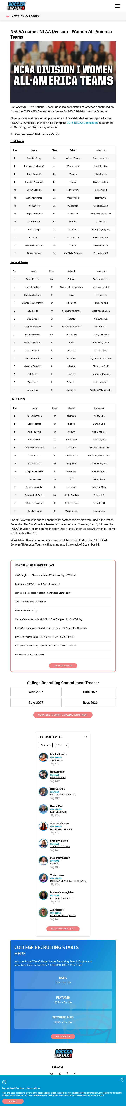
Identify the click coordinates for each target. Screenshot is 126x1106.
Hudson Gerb (57, 771)
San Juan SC (56, 760)
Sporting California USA (63, 795)
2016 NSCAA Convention (82, 122)
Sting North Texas (60, 846)
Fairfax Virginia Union (61, 829)
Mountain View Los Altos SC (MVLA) (68, 881)
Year (59, 745)
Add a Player (63, 1036)
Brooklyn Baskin (59, 840)
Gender (44, 745)
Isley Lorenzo (57, 789)
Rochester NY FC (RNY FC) (63, 915)
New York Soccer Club (61, 898)
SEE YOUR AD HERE (63, 666)
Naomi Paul (56, 806)
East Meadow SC (58, 812)
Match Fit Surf (58, 777)
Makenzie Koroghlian (62, 892)
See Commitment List (63, 929)
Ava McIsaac (57, 909)
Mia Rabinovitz (58, 754)
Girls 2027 (36, 692)
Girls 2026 (90, 692)
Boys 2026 (90, 702)
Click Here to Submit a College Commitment (63, 715)
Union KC (54, 864)
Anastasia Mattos (59, 823)
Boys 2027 (36, 702)
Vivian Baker (57, 875)
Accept (13, 1101)
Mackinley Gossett (60, 858)
